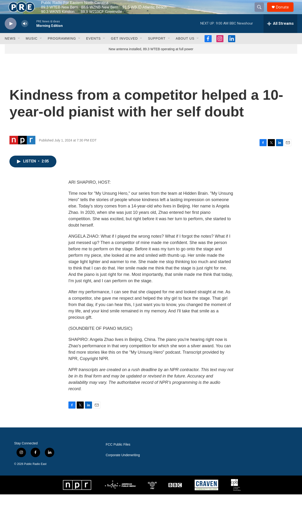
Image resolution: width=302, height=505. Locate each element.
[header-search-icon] (261, 12)
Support (156, 49)
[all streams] (280, 34)
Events (93, 49)
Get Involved (124, 49)
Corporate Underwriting (123, 466)
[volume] (25, 34)
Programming (62, 49)
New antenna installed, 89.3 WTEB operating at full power (151, 60)
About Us (185, 49)
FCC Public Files (118, 455)
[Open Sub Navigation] (19, 49)
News (10, 49)
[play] (10, 34)
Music (32, 49)
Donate (285, 12)
